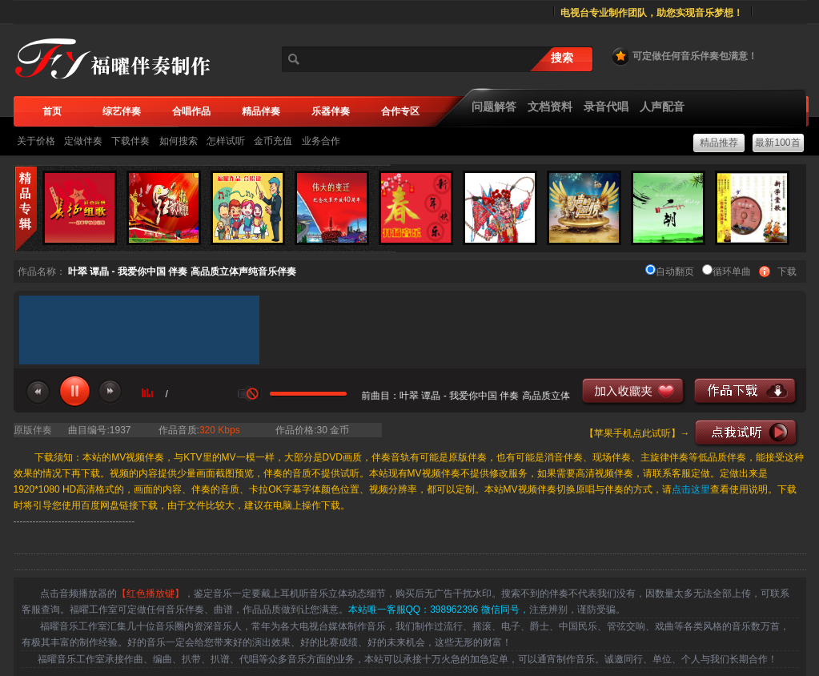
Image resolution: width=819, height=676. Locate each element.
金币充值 (273, 141)
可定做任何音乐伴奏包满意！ (683, 56)
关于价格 (36, 141)
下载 (787, 271)
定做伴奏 (83, 141)
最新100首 (777, 142)
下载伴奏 (130, 141)
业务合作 (321, 141)
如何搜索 (178, 141)
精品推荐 (719, 142)
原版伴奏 (33, 430)
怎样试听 (226, 141)
